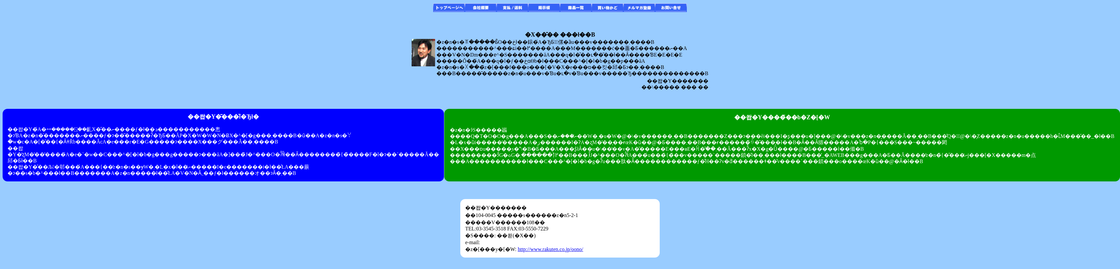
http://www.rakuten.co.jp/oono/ (550, 249)
